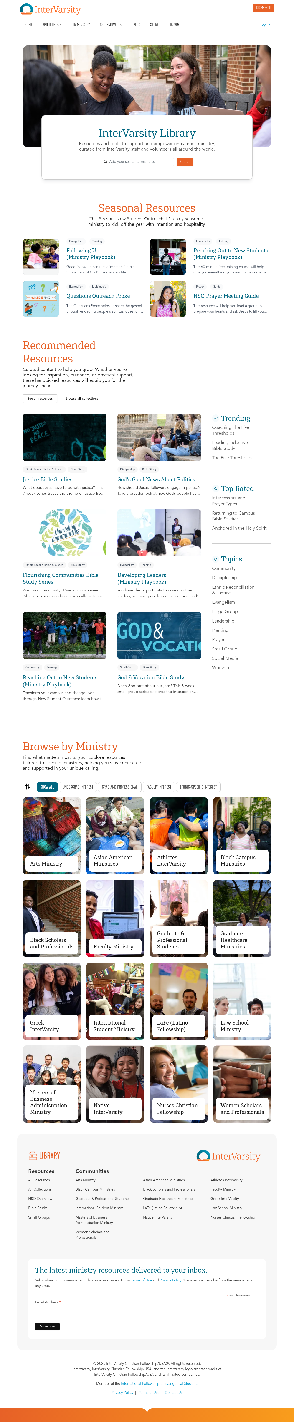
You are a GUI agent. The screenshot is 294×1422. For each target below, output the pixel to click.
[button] (40, 398)
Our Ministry (80, 24)
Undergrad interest (78, 787)
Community (32, 667)
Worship (220, 668)
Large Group (225, 612)
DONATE (263, 8)
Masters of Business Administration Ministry (48, 1102)
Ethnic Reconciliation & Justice (44, 469)
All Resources (39, 1180)
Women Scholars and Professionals (242, 1108)
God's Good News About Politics (156, 479)
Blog (136, 24)
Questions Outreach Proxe (98, 296)
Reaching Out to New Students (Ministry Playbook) (230, 253)
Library (174, 24)
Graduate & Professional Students (172, 940)
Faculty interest (159, 787)
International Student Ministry (114, 1025)
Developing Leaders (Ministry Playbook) (141, 578)
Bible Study (78, 469)
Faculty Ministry (114, 946)
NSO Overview (40, 1199)
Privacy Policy (170, 1280)
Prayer (200, 286)
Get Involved (109, 24)
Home (29, 24)
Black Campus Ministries (238, 860)
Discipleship (127, 469)
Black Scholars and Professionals (52, 943)
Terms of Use (141, 1280)
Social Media (225, 658)
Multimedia (99, 286)
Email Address (48, 1303)
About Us (49, 24)
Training (97, 241)
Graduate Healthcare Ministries (233, 940)
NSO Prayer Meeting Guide (226, 296)
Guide (216, 286)
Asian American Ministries (113, 860)
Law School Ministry (234, 1025)
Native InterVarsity (108, 1108)
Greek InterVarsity (44, 1025)
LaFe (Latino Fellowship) (172, 1025)
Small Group (127, 667)
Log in (265, 25)
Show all (47, 787)
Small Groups (39, 1217)
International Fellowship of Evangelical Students (159, 1384)
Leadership (203, 241)
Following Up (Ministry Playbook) (90, 253)
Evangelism (76, 241)
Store (154, 24)
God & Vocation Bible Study (151, 677)
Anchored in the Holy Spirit (239, 528)
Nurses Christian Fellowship (177, 1108)
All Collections (39, 1189)
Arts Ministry (46, 863)
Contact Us (173, 1393)
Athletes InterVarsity (171, 860)
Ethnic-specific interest (198, 787)
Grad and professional (120, 787)
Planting (220, 630)
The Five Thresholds (232, 458)
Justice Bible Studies (47, 479)
